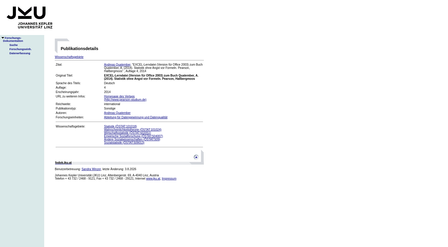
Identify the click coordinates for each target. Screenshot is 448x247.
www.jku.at (153, 178)
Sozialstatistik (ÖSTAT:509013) (124, 142)
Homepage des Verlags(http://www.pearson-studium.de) (125, 98)
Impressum (169, 178)
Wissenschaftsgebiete (69, 57)
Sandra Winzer (91, 169)
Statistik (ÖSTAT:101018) (120, 126)
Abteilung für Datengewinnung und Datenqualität (135, 117)
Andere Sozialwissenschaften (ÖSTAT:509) (132, 139)
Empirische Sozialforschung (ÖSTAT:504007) (133, 136)
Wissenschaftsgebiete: (70, 126)
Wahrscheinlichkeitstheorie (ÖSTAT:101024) (133, 129)
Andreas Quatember (117, 64)
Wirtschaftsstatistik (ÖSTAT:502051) (127, 133)
